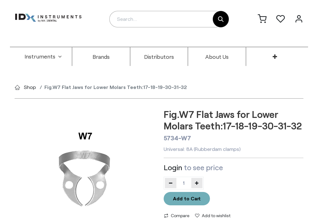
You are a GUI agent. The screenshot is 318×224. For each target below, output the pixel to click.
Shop (30, 87)
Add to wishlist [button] (212, 215)
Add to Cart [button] (187, 198)
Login (173, 167)
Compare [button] (176, 215)
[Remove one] (170, 183)
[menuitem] (43, 57)
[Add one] (197, 183)
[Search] (221, 19)
